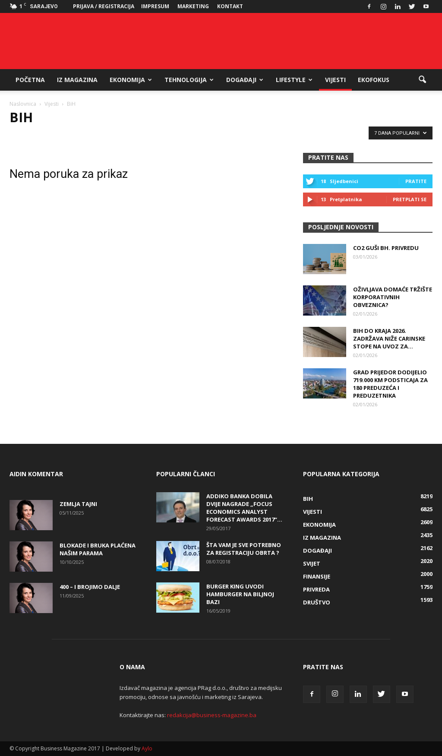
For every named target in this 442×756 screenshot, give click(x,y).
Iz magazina (77, 80)
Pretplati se (409, 199)
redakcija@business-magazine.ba (211, 715)
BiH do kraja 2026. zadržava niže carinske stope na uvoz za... (389, 338)
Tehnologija (189, 80)
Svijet (311, 563)
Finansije (316, 576)
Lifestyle (294, 80)
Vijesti (335, 80)
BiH (308, 499)
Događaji (244, 80)
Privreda (316, 589)
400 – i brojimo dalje (90, 587)
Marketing (193, 6)
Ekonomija (131, 80)
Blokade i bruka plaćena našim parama (98, 549)
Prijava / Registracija (103, 6)
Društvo (316, 602)
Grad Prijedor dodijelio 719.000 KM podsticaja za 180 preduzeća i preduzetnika (390, 383)
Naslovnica (22, 104)
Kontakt (230, 6)
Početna (30, 80)
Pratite (415, 181)
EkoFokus (373, 80)
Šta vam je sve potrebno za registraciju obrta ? (243, 549)
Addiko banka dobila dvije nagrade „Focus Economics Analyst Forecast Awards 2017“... (244, 507)
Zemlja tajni (78, 504)
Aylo (147, 748)
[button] (422, 80)
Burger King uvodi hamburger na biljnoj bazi (240, 594)
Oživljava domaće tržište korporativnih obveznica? (392, 297)
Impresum (155, 6)
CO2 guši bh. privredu (386, 248)
